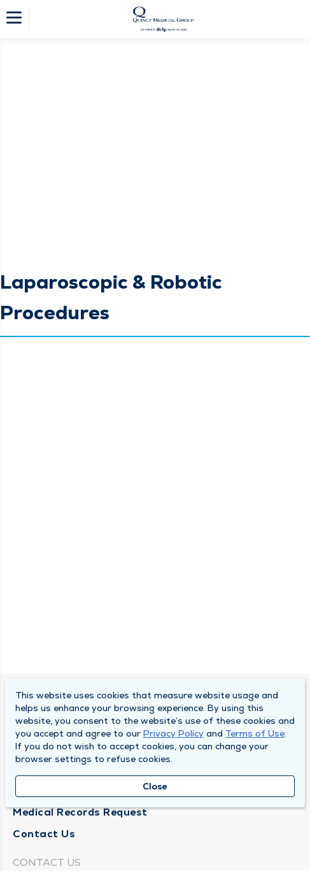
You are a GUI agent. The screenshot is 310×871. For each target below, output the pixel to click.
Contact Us (44, 833)
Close (155, 786)
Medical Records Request (80, 812)
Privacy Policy (173, 733)
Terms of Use (255, 733)
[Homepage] (163, 19)
